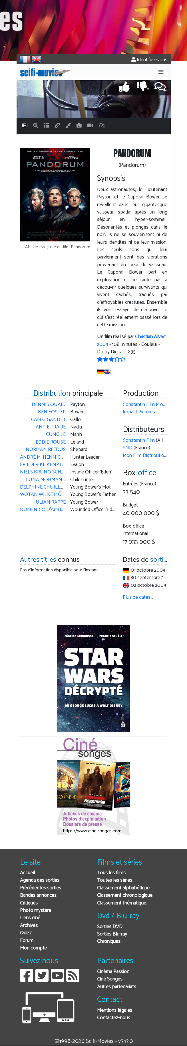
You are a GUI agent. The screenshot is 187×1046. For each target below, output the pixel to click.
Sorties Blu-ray (112, 934)
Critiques (29, 903)
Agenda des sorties (39, 880)
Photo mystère (35, 910)
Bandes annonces (38, 895)
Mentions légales (114, 1010)
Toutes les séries (114, 880)
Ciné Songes (109, 979)
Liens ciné (30, 918)
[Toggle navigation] (161, 72)
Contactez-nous (113, 1018)
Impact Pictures (139, 412)
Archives (29, 926)
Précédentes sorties (40, 888)
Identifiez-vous (149, 60)
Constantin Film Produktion (151, 405)
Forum (26, 941)
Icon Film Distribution (145, 456)
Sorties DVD (109, 927)
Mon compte (33, 948)
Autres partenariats (116, 987)
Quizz (26, 933)
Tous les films (111, 873)
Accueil (27, 873)
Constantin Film (139, 440)
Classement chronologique (124, 895)
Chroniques (108, 942)
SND (127, 448)
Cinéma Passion (113, 972)
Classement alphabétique (123, 888)
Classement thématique (121, 903)
